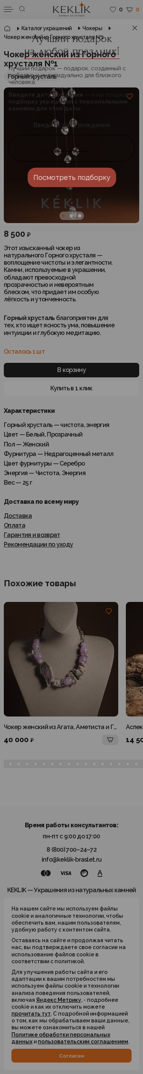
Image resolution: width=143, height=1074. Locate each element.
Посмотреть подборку (71, 177)
